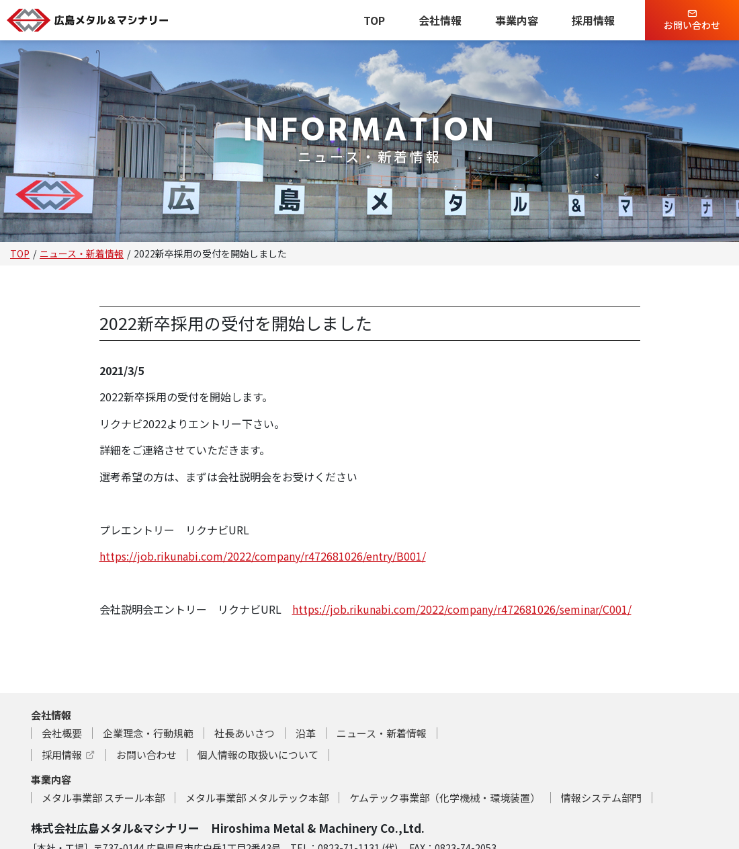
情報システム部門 (601, 798)
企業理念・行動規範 (148, 733)
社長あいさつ (244, 733)
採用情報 (593, 20)
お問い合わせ (692, 20)
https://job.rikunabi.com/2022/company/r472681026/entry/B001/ (262, 556)
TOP (374, 20)
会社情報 (440, 20)
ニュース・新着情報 (82, 253)
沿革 (306, 733)
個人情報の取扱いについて (258, 754)
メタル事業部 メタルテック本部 (257, 798)
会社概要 (62, 733)
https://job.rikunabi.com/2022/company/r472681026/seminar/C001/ (462, 609)
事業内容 (516, 20)
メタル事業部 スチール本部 (103, 798)
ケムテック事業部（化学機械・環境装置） (444, 798)
